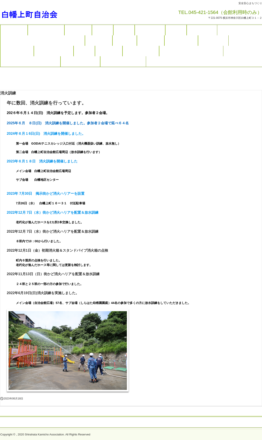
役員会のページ (213, 40)
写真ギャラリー (202, 30)
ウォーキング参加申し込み (123, 61)
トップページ (14, 30)
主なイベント (78, 30)
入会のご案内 (99, 40)
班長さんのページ (17, 51)
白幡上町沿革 (109, 51)
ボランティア (150, 40)
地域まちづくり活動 (46, 30)
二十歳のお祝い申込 (141, 51)
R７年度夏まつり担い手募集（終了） (30, 61)
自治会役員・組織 (181, 40)
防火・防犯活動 (150, 30)
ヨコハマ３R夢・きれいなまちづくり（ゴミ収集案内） (42, 40)
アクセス (84, 51)
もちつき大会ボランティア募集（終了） (191, 51)
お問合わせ (124, 40)
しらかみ (124, 30)
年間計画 (103, 30)
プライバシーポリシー (142, 422)
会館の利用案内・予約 (53, 51)
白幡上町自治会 (39, 14)
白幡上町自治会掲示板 (80, 61)
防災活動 (176, 30)
